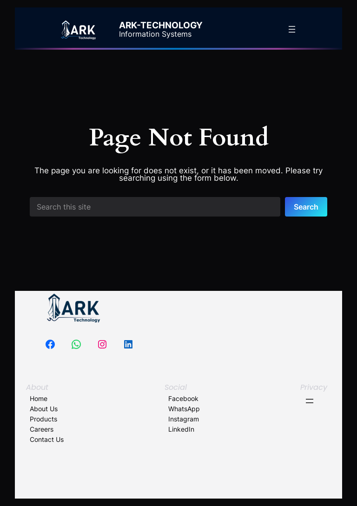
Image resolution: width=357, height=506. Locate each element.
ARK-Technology (161, 25)
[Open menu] (292, 29)
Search (306, 206)
